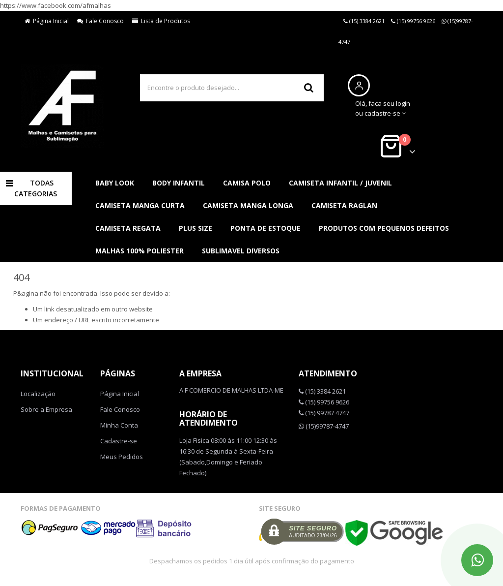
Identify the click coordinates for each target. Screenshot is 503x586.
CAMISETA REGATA (128, 228)
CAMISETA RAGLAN (344, 205)
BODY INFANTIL (178, 182)
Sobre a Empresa (46, 409)
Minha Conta (119, 425)
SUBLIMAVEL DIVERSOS (240, 250)
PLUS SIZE (195, 228)
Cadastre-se (118, 440)
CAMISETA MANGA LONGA (248, 205)
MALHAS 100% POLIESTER (139, 250)
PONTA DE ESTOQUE (265, 228)
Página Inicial (47, 21)
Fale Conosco (100, 21)
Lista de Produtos (161, 21)
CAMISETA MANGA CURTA (140, 205)
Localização (38, 393)
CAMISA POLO (247, 182)
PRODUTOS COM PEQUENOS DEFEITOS (384, 228)
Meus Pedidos (121, 456)
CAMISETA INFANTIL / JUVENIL (340, 182)
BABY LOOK (114, 182)
